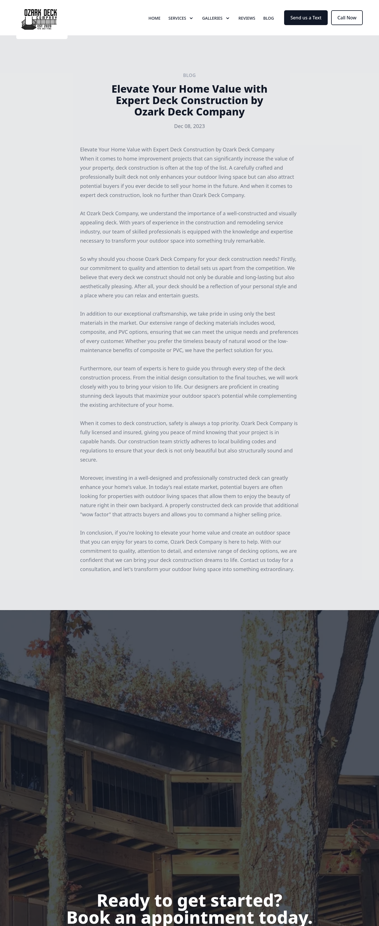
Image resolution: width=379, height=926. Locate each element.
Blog (268, 25)
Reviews (247, 25)
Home (154, 25)
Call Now (346, 25)
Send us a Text (305, 25)
